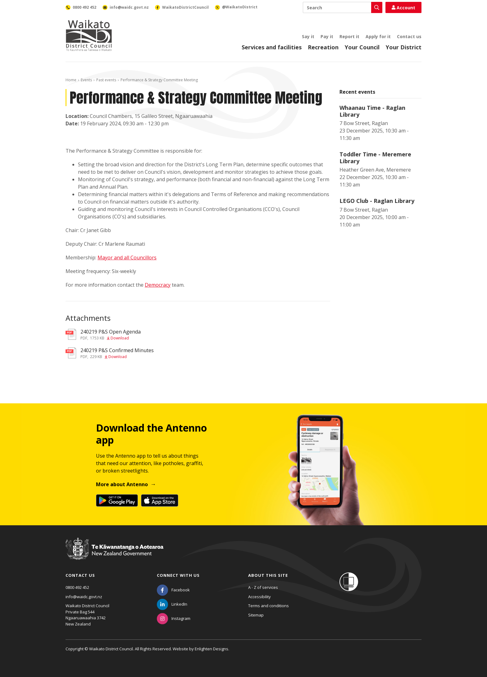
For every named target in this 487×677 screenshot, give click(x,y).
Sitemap (256, 615)
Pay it (327, 36)
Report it (349, 36)
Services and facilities (272, 47)
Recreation (323, 47)
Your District (403, 47)
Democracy (158, 284)
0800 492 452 (77, 587)
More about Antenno (122, 484)
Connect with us (178, 575)
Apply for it (378, 36)
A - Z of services (263, 587)
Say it (308, 36)
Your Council (362, 47)
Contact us (409, 36)
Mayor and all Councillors (127, 257)
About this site (268, 575)
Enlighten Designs (211, 649)
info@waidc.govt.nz (84, 596)
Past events (106, 80)
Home (71, 80)
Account (403, 8)
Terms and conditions (268, 605)
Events (86, 80)
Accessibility (259, 596)
